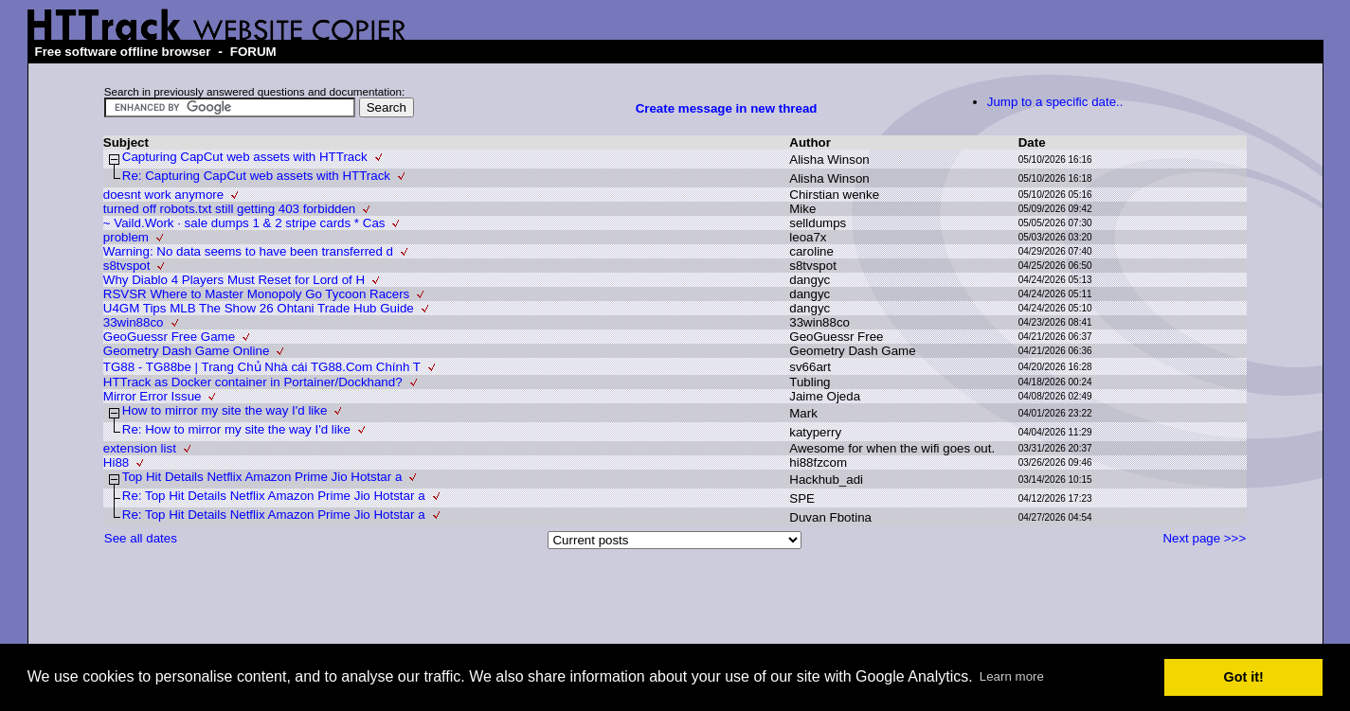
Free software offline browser (123, 51)
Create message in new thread (727, 108)
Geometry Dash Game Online (186, 351)
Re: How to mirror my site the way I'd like (236, 429)
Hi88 (116, 462)
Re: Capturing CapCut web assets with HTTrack (256, 176)
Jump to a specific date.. (1055, 102)
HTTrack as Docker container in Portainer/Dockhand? (253, 382)
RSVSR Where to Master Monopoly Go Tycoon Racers (256, 294)
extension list (139, 448)
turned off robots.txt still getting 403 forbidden (229, 209)
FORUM (253, 51)
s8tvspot (127, 265)
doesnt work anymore (163, 194)
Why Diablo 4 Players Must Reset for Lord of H (234, 280)
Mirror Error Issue (152, 396)
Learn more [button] (1012, 676)
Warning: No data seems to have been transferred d (248, 251)
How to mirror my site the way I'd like (225, 410)
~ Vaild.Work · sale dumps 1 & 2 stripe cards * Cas (244, 223)
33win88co (133, 322)
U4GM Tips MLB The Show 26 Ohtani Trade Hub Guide (258, 308)
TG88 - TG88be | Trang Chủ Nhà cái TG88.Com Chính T (262, 367)
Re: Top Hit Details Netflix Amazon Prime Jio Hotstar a (273, 496)
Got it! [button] (1244, 676)
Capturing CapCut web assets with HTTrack (245, 157)
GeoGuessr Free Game (169, 336)
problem (126, 237)
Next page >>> (1204, 538)
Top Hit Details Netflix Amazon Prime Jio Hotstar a (262, 477)
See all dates (140, 538)
